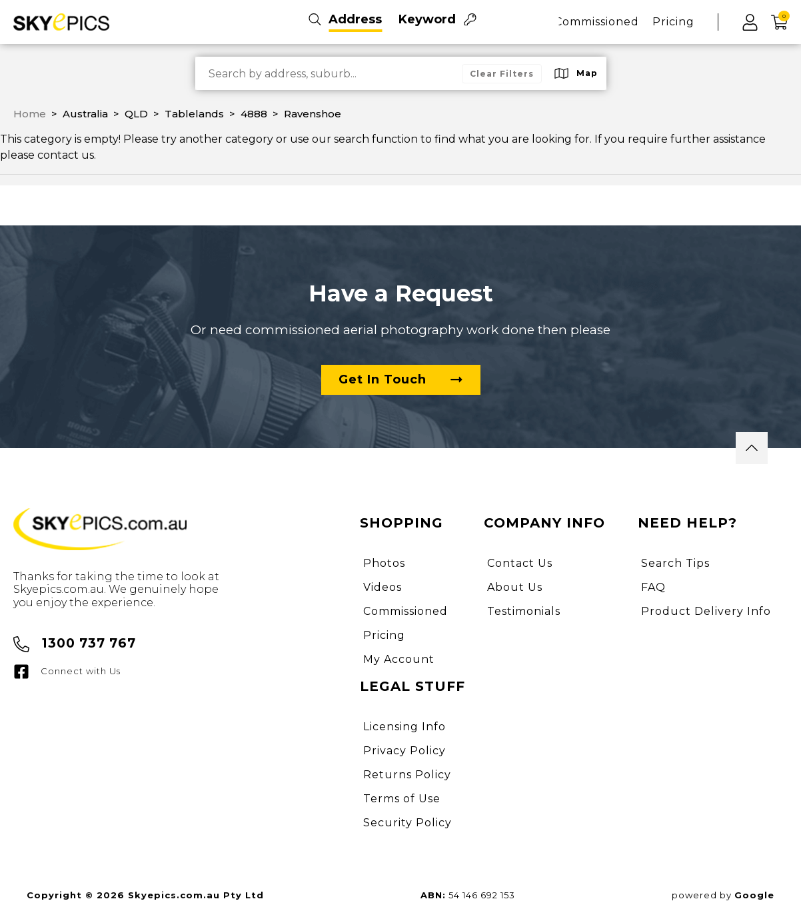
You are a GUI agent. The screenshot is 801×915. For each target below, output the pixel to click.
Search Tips (675, 563)
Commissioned (596, 21)
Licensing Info (404, 726)
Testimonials (523, 611)
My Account (398, 659)
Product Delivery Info (706, 611)
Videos (382, 587)
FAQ (653, 587)
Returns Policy (407, 774)
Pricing (673, 21)
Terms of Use (401, 798)
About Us (514, 587)
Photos (384, 563)
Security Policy (407, 822)
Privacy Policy (404, 750)
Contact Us (519, 563)
